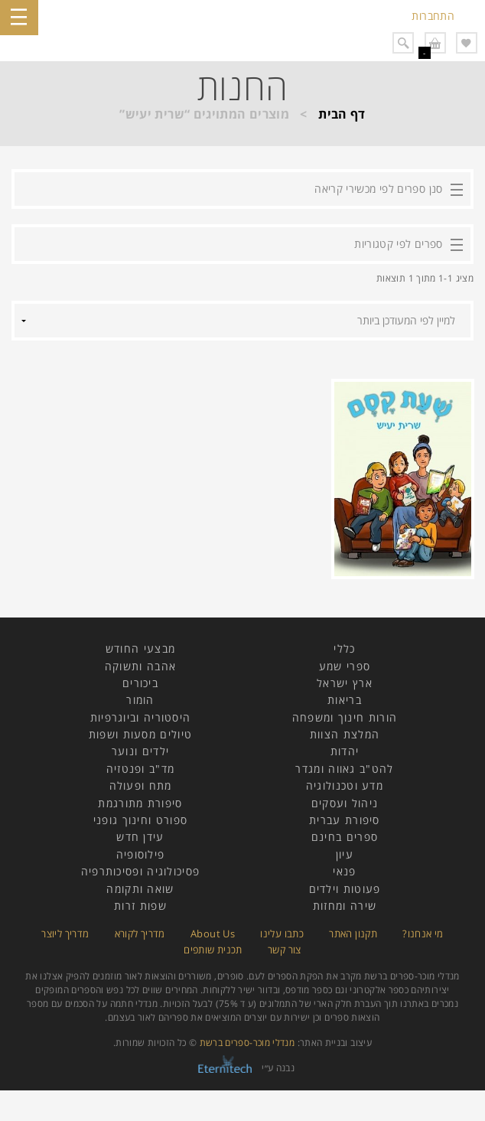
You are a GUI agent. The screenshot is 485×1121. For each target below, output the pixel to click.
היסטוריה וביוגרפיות (140, 717)
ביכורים (140, 683)
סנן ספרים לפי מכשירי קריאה (378, 188)
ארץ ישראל (345, 683)
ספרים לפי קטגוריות (398, 243)
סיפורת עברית (344, 820)
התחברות (433, 15)
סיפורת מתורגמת (140, 803)
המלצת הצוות (344, 734)
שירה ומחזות (344, 905)
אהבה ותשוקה (140, 666)
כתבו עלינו (282, 933)
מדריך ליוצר (65, 933)
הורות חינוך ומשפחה (344, 717)
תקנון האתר (353, 933)
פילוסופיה (140, 854)
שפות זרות (140, 905)
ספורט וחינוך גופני (140, 820)
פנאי (344, 871)
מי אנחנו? (422, 933)
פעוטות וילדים (345, 888)
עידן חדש (140, 836)
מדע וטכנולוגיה (344, 785)
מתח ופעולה (140, 785)
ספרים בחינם (344, 836)
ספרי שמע (344, 666)
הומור (140, 699)
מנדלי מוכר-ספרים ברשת (247, 1042)
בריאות (344, 699)
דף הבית (342, 114)
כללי (344, 648)
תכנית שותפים (213, 949)
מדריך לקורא (140, 933)
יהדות (345, 751)
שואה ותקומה (140, 888)
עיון (344, 854)
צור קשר (284, 949)
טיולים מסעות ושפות (140, 734)
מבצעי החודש (140, 648)
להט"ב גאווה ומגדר (344, 768)
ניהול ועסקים (345, 803)
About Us (212, 933)
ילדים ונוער (140, 751)
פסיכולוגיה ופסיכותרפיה (140, 871)
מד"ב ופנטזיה (140, 768)
